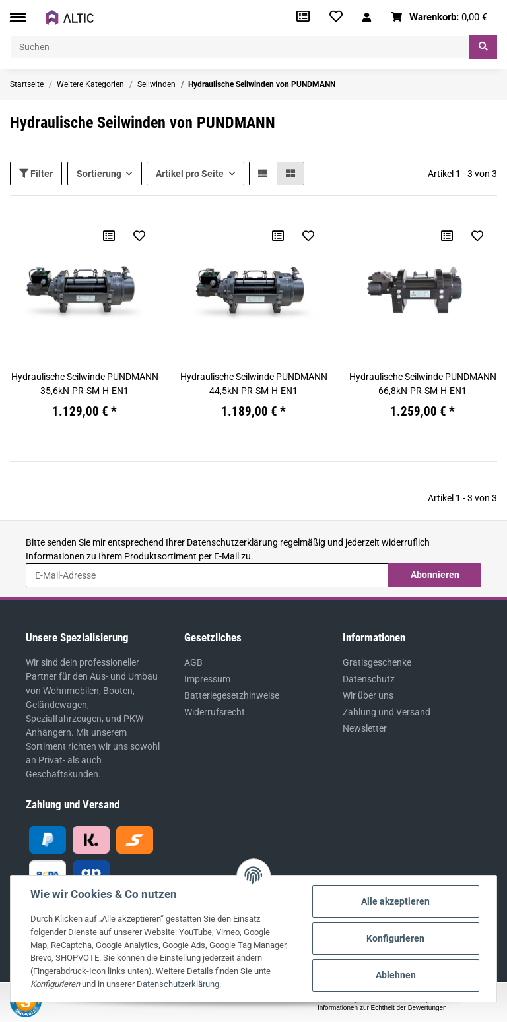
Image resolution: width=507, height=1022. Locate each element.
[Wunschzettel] (336, 17)
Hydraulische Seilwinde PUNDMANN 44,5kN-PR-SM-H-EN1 (253, 383)
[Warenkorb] (439, 17)
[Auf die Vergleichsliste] (108, 235)
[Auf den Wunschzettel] (139, 235)
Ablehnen (396, 975)
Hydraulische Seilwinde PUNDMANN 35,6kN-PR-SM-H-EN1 (84, 383)
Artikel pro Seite (190, 173)
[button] (367, 17)
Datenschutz (369, 679)
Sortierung (99, 173)
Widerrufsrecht (214, 712)
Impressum (207, 679)
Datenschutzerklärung (232, 542)
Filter (36, 173)
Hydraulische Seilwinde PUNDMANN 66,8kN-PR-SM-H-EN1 (422, 383)
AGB (193, 662)
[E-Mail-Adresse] (207, 575)
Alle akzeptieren (395, 901)
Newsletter (365, 728)
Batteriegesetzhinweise (231, 695)
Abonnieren (435, 574)
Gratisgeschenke (377, 662)
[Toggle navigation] (18, 17)
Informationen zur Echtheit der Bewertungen (382, 1007)
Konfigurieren (395, 938)
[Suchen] (240, 47)
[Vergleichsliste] (303, 17)
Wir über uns (368, 695)
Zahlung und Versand (386, 712)
